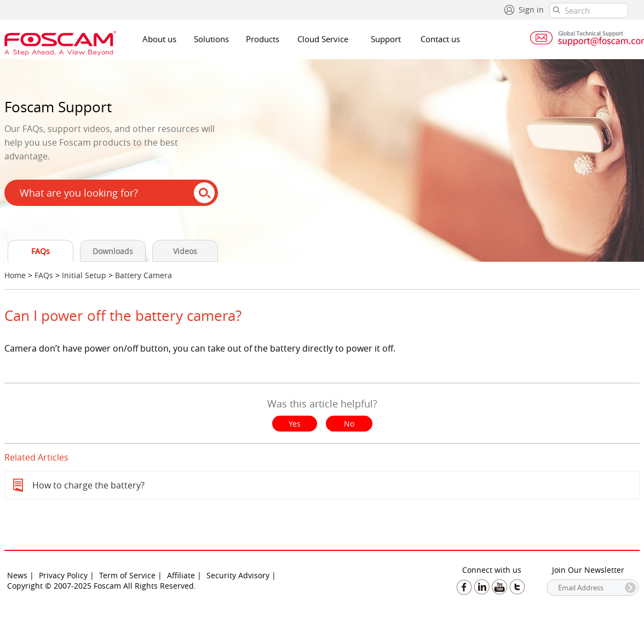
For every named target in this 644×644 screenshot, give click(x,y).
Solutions (211, 38)
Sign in (531, 9)
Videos (185, 251)
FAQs (40, 251)
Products (262, 38)
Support (386, 38)
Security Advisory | (241, 575)
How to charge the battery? (88, 485)
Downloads (113, 251)
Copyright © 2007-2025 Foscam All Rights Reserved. (101, 585)
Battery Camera (143, 275)
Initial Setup (84, 275)
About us (159, 38)
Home (15, 275)
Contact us (440, 38)
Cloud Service (322, 38)
